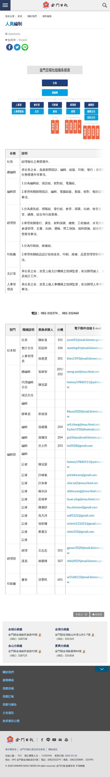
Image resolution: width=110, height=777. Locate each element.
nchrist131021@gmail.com (84, 523)
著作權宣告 (11, 749)
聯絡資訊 (52, 749)
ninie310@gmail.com (80, 531)
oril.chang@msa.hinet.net (83, 424)
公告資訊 (8, 712)
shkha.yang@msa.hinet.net (84, 491)
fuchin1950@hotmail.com (84, 429)
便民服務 (46, 16)
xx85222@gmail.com (80, 515)
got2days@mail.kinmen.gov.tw (86, 437)
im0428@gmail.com (80, 445)
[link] (9, 47)
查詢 (104, 5)
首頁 (20, 16)
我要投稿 (8, 688)
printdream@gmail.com (82, 475)
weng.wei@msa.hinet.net (83, 371)
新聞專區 (8, 680)
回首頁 (98, 614)
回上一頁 (82, 614)
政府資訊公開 (11, 720)
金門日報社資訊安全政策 (32, 749)
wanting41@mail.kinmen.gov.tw (87, 348)
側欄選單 (5, 5)
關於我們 (32, 16)
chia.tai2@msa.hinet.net (82, 483)
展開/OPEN (102, 669)
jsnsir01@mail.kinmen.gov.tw (86, 340)
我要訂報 (8, 696)
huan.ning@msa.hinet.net (83, 499)
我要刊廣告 (10, 704)
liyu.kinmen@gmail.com (82, 507)
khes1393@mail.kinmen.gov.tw (87, 358)
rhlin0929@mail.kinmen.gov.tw (87, 561)
